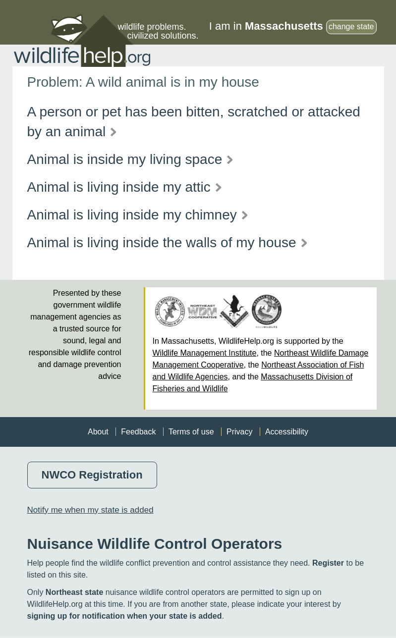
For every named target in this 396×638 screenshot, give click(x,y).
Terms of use (191, 431)
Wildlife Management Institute (205, 353)
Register (328, 563)
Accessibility (286, 431)
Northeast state (74, 592)
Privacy (239, 431)
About (98, 431)
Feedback (138, 431)
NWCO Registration (92, 475)
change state (351, 26)
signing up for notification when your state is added (124, 616)
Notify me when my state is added (90, 510)
